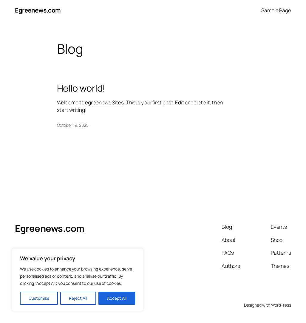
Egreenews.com (38, 10)
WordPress (281, 305)
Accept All (116, 298)
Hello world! (81, 88)
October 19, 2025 (73, 125)
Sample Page (276, 10)
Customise (39, 298)
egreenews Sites (104, 102)
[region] (77, 279)
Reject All (78, 298)
